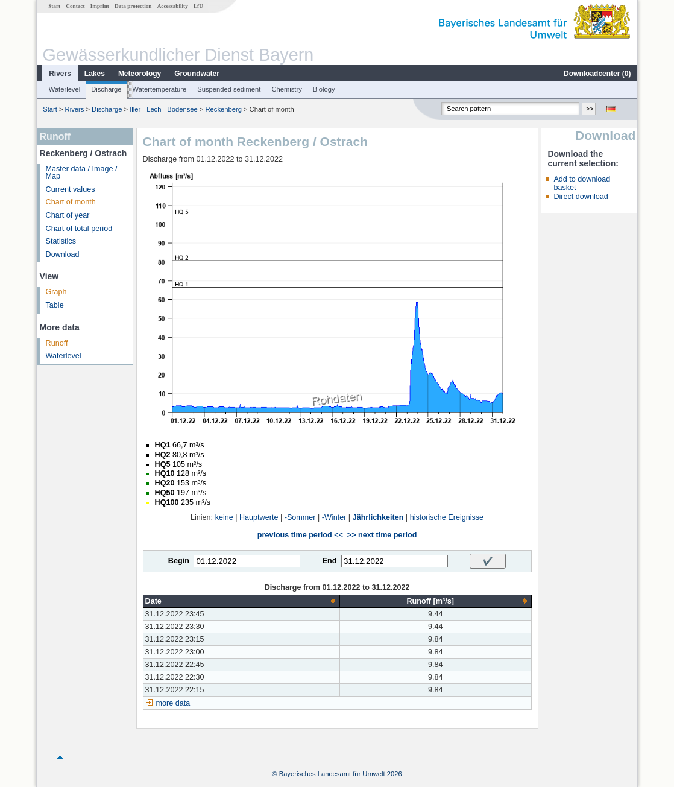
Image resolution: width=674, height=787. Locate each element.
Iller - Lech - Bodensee (164, 109)
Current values (70, 189)
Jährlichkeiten (378, 517)
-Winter (334, 517)
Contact (75, 6)
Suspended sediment (228, 89)
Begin (178, 561)
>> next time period (382, 535)
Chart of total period (79, 228)
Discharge (106, 89)
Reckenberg (224, 109)
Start (54, 6)
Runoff (57, 343)
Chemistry (286, 89)
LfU (198, 6)
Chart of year (68, 215)
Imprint (99, 6)
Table (55, 305)
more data (173, 703)
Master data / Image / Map (82, 173)
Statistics (61, 241)
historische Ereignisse (447, 517)
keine (224, 517)
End (330, 561)
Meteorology (139, 73)
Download (63, 254)
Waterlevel (64, 89)
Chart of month (71, 202)
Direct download (580, 196)
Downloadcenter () (597, 73)
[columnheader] (241, 601)
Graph (56, 292)
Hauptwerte (258, 517)
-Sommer (300, 517)
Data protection (133, 6)
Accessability (172, 6)
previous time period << (300, 535)
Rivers (60, 73)
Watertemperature (160, 89)
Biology (324, 89)
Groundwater (196, 73)
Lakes (94, 73)
